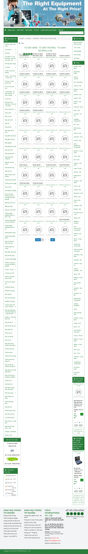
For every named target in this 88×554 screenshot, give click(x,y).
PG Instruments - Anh (78, 213)
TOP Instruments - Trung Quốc (78, 228)
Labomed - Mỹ (78, 205)
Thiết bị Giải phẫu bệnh (10, 237)
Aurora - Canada (76, 77)
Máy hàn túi (8, 171)
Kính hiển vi (10, 49)
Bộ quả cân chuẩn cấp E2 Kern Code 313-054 (78, 470)
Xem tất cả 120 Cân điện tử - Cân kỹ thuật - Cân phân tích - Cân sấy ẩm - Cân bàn (78, 499)
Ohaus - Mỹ (77, 186)
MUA (82, 410)
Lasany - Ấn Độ (78, 335)
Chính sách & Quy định (48, 30)
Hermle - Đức (77, 140)
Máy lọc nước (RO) (10, 210)
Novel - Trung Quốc (77, 239)
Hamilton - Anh (78, 137)
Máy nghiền (8, 143)
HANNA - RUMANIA (10, 431)
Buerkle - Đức (78, 94)
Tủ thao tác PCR (9, 273)
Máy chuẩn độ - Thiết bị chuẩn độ (10, 365)
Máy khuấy (10, 127)
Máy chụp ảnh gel (10, 298)
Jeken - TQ (77, 327)
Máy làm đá (8, 407)
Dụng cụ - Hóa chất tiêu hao (10, 318)
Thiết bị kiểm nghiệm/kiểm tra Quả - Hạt (10, 215)
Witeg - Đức (77, 218)
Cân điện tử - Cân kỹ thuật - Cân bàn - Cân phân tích (10, 58)
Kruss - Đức (77, 156)
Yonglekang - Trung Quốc (77, 363)
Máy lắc (10, 123)
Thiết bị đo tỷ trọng (10, 356)
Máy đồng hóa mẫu (10, 146)
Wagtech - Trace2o (76, 222)
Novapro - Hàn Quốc (78, 181)
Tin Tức (36, 30)
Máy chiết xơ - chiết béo (10, 422)
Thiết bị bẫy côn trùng (9, 247)
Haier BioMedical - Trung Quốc (77, 145)
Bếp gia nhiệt (9, 206)
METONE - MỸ (78, 260)
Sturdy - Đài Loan (77, 201)
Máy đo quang (10, 393)
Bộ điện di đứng (9, 287)
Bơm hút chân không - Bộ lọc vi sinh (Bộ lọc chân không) (10, 196)
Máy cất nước (10, 120)
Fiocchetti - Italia (77, 368)
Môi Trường (77, 54)
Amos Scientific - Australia (78, 250)
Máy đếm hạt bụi (10, 139)
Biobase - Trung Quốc (78, 90)
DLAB (75, 309)
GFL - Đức (76, 124)
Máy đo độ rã (10, 322)
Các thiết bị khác (10, 417)
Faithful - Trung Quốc (78, 318)
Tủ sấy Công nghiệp (10, 259)
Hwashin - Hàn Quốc (78, 289)
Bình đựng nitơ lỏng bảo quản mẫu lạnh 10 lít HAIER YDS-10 (78, 403)
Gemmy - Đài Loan (77, 234)
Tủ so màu (8, 99)
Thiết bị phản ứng (10, 410)
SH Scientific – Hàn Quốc (78, 331)
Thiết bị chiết (9, 352)
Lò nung (10, 67)
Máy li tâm (10, 113)
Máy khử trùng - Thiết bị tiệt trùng (10, 344)
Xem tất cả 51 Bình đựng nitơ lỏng (78, 431)
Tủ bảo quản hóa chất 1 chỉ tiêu (10, 305)
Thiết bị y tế (8, 380)
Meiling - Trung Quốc (78, 278)
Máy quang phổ (10, 153)
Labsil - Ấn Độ (78, 168)
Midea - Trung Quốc (78, 345)
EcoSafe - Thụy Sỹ (78, 264)
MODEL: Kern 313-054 (78, 476)
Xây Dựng (76, 58)
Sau (53, 239)
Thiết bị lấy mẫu (9, 349)
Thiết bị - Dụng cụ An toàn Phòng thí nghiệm (10, 264)
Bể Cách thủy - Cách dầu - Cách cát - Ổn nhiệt (10, 104)
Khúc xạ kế (8, 187)
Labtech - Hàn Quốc (78, 164)
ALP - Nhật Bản (78, 82)
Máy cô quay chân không (10, 175)
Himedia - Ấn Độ (77, 294)
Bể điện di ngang (10, 290)
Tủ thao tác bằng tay (10, 282)
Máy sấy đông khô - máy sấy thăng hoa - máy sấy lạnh (10, 311)
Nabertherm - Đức (78, 176)
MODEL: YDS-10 (78, 408)
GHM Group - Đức (77, 129)
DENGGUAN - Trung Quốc (77, 299)
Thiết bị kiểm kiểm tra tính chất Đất (10, 221)
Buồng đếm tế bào (10, 232)
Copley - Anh (77, 98)
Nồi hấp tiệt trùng (10, 63)
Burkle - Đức (8, 435)
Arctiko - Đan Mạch (77, 67)
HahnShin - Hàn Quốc (78, 255)
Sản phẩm (28, 30)
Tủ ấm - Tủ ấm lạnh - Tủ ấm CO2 (10, 77)
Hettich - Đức (77, 133)
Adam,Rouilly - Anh (78, 313)
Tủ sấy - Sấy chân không (10, 71)
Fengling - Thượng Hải (77, 120)
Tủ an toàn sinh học (10, 87)
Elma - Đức (77, 110)
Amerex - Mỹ (77, 86)
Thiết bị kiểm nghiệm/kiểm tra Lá (10, 227)
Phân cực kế (8, 333)
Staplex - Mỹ (77, 209)
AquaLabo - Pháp (77, 72)
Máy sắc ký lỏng (9, 414)
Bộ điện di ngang (10, 301)
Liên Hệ (60, 30)
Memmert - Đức (78, 193)
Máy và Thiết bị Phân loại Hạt (9, 242)
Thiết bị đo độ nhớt (10, 180)
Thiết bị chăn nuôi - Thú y (10, 45)
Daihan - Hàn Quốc (77, 102)
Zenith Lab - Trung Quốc (77, 245)
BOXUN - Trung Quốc (78, 340)
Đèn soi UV (8, 340)
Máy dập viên (9, 329)
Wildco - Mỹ (77, 197)
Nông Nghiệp (77, 51)
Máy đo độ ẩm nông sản (9, 158)
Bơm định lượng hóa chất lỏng (9, 388)
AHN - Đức (77, 349)
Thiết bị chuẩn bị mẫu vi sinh (10, 277)
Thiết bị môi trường (10, 183)
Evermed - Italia (78, 107)
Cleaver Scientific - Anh (78, 269)
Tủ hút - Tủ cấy (10, 269)
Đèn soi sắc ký (9, 336)
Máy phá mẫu (9, 150)
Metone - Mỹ (77, 172)
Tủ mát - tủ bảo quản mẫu (10, 82)
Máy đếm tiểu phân (10, 252)
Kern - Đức (77, 353)
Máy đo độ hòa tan (10, 326)
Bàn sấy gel (8, 294)
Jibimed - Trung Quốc (78, 151)
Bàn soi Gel (8, 116)
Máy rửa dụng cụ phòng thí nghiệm (10, 376)
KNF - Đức (76, 160)
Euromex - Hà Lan (78, 114)
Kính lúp (10, 53)
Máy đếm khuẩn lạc (10, 136)
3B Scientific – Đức (78, 283)
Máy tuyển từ (9, 384)
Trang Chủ (11, 30)
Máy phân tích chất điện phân (10, 371)
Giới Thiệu (20, 30)
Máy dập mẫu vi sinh (9, 131)
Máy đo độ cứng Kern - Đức (9, 427)
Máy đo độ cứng (9, 255)
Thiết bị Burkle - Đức (9, 402)
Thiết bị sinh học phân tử (10, 360)
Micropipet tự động (10, 190)
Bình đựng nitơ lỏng (9, 397)
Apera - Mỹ (77, 274)
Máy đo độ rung (9, 167)
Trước (38, 239)
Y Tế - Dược (77, 47)
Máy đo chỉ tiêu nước (10, 163)
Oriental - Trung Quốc (78, 357)
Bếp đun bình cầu (10, 203)
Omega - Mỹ (77, 189)
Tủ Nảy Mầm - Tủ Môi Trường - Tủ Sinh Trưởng (10, 93)
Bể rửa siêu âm (10, 109)
